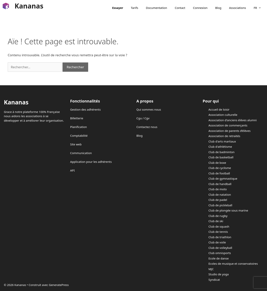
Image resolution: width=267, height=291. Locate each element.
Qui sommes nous (148, 109)
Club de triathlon (220, 237)
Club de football (219, 173)
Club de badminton (222, 152)
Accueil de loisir (219, 109)
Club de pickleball (220, 205)
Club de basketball (221, 157)
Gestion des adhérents (85, 109)
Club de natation (220, 194)
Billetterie (76, 118)
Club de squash (219, 226)
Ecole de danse (219, 258)
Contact (180, 8)
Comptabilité (79, 135)
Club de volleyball (220, 248)
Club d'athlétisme (220, 146)
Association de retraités (224, 136)
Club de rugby (218, 216)
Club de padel (218, 200)
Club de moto (218, 189)
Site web (76, 144)
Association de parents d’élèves (230, 131)
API (72, 170)
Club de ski (216, 221)
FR (259, 8)
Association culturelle (223, 115)
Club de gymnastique (223, 178)
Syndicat (214, 280)
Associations (237, 8)
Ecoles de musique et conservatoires (233, 263)
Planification (78, 127)
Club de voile (217, 242)
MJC (211, 269)
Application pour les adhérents (91, 162)
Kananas (29, 5)
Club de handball (220, 184)
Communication (81, 153)
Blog (218, 8)
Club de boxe (217, 163)
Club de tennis (218, 232)
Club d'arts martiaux (222, 141)
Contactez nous (146, 127)
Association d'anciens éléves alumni (233, 120)
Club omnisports (220, 253)
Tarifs (134, 8)
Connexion (200, 8)
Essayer (117, 8)
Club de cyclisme (220, 168)
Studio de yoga (219, 274)
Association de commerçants (228, 125)
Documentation (156, 8)
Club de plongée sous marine (228, 210)
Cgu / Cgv (143, 118)
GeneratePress (59, 285)
